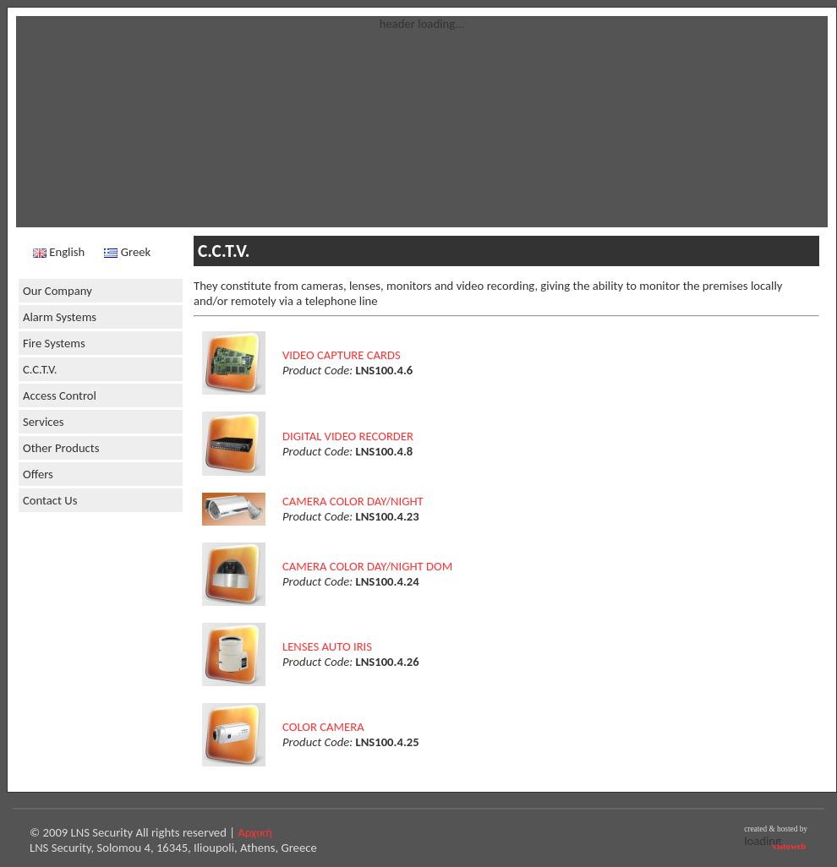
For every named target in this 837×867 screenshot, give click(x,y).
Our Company (57, 290)
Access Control (59, 395)
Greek (127, 251)
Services (43, 421)
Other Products (61, 447)
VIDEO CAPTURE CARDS (341, 355)
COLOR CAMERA (323, 726)
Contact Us (50, 500)
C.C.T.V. (40, 369)
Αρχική (255, 832)
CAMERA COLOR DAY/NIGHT (353, 501)
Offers (38, 474)
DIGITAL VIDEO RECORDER (347, 436)
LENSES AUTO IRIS (327, 646)
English (59, 251)
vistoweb (790, 846)
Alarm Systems (59, 316)
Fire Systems (54, 343)
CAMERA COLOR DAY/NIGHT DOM (367, 566)
